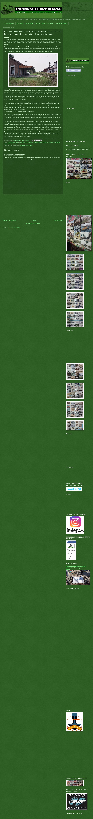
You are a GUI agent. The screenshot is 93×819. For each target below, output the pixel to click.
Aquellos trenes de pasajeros (44, 23)
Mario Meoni (35, 142)
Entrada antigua (58, 220)
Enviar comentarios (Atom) (14, 227)
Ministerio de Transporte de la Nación (46, 142)
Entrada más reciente (9, 220)
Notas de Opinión (61, 23)
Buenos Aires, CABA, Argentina (26, 145)
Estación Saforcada (19, 142)
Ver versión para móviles (32, 223)
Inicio (34, 220)
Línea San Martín (28, 142)
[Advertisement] (33, 207)
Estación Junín (12, 142)
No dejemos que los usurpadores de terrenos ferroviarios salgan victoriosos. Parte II (77, 568)
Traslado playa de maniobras (15, 143)
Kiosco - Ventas (9, 23)
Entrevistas (29, 23)
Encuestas (20, 23)
